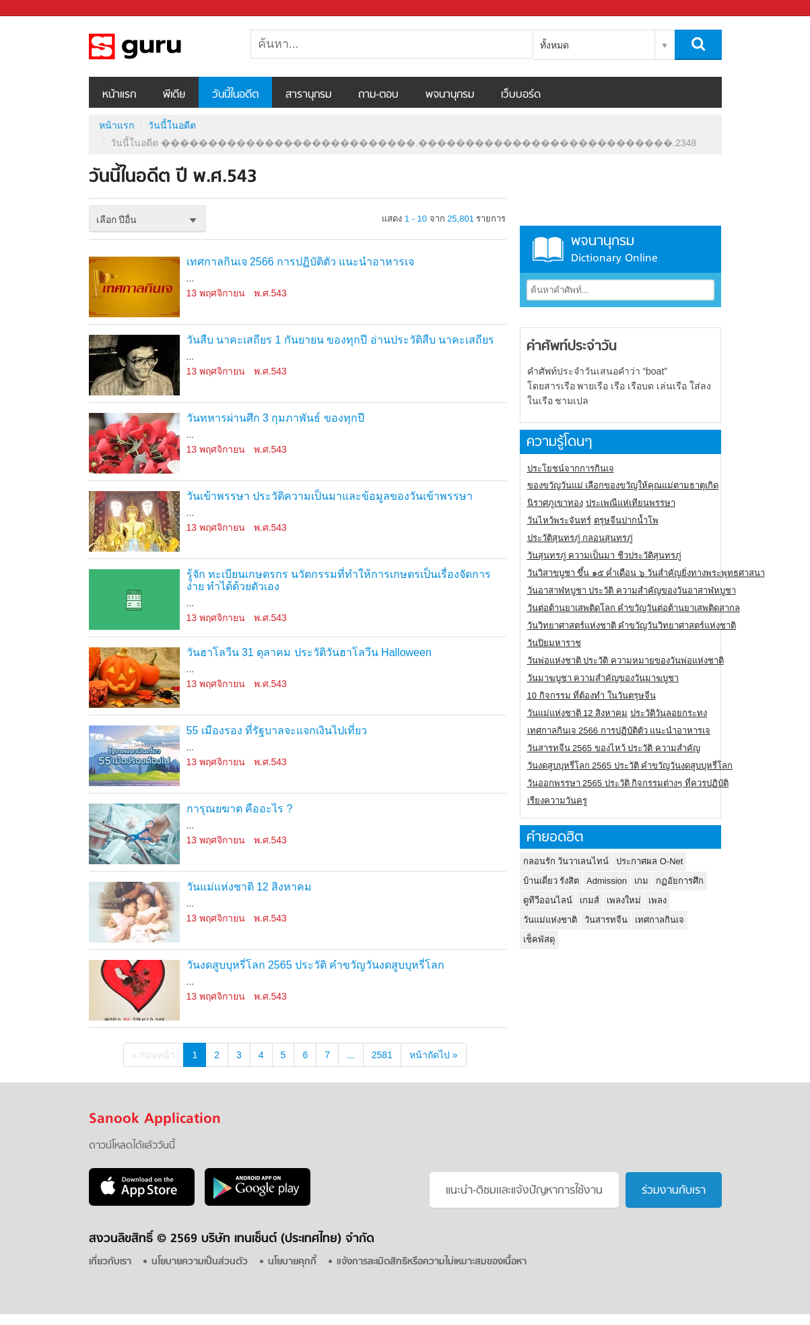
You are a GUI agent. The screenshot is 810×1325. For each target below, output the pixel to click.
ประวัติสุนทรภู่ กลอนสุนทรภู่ (580, 538)
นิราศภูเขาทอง (555, 503)
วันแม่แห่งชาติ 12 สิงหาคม (249, 887)
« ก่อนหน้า (154, 1054)
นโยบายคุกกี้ (292, 1262)
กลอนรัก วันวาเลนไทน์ (566, 861)
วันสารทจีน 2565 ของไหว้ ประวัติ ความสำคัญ (613, 748)
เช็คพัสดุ (539, 939)
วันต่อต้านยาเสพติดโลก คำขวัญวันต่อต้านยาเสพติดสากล (634, 608)
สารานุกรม (308, 95)
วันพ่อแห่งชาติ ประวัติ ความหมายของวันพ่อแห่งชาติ (625, 660)
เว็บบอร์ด (521, 95)
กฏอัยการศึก (680, 881)
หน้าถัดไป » (433, 1054)
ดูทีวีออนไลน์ (547, 900)
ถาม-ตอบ (378, 95)
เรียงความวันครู (557, 801)
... (351, 1054)
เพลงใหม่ (624, 900)
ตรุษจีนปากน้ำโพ (626, 520)
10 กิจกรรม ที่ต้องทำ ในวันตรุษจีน (591, 695)
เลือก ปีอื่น (116, 219)
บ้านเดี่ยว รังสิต (551, 881)
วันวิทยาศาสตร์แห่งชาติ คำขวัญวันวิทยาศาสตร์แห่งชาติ (632, 625)
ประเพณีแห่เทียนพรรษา (630, 503)
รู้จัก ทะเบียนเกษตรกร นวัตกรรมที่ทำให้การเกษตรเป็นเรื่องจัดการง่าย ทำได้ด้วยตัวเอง (339, 580)
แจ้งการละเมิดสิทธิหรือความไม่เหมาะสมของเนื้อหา (432, 1262)
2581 (382, 1054)
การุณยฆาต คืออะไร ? (240, 808)
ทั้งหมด (554, 45)
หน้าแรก (119, 95)
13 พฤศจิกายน (216, 293)
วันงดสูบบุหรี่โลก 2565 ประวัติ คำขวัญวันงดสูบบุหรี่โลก (316, 965)
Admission (606, 881)
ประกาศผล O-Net (649, 861)
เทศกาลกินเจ (659, 920)
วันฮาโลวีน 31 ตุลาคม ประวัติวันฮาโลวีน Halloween (309, 652)
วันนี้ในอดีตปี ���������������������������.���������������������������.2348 (159, 46)
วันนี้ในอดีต (235, 95)
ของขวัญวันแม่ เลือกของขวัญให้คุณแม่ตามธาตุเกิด (623, 485)
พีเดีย (174, 95)
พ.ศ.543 (270, 293)
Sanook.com (40, 8)
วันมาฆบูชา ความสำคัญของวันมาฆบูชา (603, 678)
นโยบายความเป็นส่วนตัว (199, 1262)
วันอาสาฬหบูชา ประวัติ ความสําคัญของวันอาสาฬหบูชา (631, 590)
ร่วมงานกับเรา (674, 1191)
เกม (641, 881)
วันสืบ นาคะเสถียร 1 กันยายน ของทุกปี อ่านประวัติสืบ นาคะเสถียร (341, 340)
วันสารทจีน (606, 920)
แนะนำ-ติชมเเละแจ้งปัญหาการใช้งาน (524, 1191)
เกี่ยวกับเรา (110, 1262)
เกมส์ (589, 900)
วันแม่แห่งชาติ (550, 920)
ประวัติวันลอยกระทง (668, 713)
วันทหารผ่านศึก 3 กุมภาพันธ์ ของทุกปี (275, 418)
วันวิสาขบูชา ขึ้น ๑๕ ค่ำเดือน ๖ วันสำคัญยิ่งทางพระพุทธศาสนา (646, 573)
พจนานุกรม (450, 95)
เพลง (657, 900)
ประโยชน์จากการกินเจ (570, 468)
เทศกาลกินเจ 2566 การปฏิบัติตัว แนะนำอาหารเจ (301, 261)
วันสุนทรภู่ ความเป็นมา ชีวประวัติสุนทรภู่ (604, 555)
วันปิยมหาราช (554, 643)
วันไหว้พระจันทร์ (559, 520)
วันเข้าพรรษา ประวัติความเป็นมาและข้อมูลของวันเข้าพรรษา (330, 496)
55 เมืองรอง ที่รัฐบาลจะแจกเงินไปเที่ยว (277, 730)
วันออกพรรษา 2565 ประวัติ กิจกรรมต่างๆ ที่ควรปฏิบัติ (628, 783)
